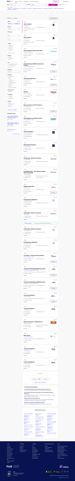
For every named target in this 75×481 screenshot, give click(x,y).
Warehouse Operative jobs (37, 8)
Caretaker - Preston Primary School (34, 255)
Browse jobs (61, 4)
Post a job (21, 447)
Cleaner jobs (29, 8)
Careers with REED (61, 452)
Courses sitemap (35, 458)
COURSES (34, 443)
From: (8, 34)
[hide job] (56, 22)
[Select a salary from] (14, 36)
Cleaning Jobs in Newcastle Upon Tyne (39, 436)
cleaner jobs (32, 400)
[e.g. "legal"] (18, 5)
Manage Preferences (53, 475)
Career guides (34, 455)
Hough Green (29, 106)
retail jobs (44, 399)
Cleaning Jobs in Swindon (51, 433)
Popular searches (10, 454)
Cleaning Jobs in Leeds (39, 418)
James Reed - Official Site (62, 454)
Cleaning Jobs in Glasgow (38, 414)
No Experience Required (30, 199)
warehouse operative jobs (41, 400)
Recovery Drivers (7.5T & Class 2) (33, 105)
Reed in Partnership (61, 451)
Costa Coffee (29, 93)
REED (59, 443)
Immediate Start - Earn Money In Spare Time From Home (35, 172)
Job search (9, 447)
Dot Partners (28, 296)
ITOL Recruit (29, 350)
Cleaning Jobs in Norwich (51, 413)
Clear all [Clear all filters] (18, 21)
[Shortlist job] (54, 22)
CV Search (21, 448)
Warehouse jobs (23, 8)
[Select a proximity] (14, 29)
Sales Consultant (28, 131)
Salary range (10, 31)
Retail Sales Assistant (30, 145)
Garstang (15, 18)
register (29, 396)
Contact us (8, 446)
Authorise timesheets (61, 447)
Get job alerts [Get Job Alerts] (53, 18)
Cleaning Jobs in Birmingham (58, 8)
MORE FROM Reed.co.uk (49, 443)
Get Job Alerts (28, 223)
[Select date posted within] (14, 72)
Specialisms (10, 74)
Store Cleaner (28, 24)
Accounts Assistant (29, 295)
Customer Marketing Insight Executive (34, 269)
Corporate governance (48, 450)
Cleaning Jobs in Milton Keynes (39, 432)
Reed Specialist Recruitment (62, 450)
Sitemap (8, 462)
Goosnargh (10, 105)
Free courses (34, 452)
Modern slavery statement (49, 451)
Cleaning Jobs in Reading (51, 421)
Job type (9, 43)
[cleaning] (10, 23)
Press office (47, 448)
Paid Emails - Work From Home (32, 158)
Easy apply (53, 71)
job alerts (29, 395)
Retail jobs (10, 8)
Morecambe (10, 106)
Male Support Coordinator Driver (33, 118)
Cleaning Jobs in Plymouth (50, 419)
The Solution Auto (30, 336)
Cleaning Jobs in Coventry (27, 429)
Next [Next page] (45, 379)
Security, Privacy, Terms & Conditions (62, 475)
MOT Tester (27, 335)
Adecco (28, 187)
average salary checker (34, 404)
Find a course (34, 448)
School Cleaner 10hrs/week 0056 (33, 50)
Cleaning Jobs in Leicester (38, 421)
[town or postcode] (39, 5)
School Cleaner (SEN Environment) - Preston (34, 64)
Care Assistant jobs (16, 8)
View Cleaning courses (16, 134)
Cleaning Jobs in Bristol (28, 425)
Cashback (28, 159)
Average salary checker (10, 458)
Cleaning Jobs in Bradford (12, 9)
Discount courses (35, 451)
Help (8, 459)
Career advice (9, 455)
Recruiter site (22, 446)
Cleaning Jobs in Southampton (50, 427)
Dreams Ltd (29, 146)
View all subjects (35, 450)
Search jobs (53, 4)
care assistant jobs (50, 399)
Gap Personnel (28, 79)
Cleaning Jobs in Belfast (47, 8)
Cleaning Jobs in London (39, 426)
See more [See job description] (26, 30)
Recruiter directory (10, 448)
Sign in (25, 396)
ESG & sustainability (61, 458)
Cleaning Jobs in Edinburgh (27, 434)
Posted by (9, 55)
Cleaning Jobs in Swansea (50, 431)
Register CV (56, 1)
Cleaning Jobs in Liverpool (38, 424)
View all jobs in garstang (12, 109)
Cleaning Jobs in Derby (28, 431)
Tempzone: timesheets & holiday (63, 446)
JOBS (8, 443)
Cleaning (9, 18)
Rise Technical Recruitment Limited (32, 270)
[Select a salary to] (14, 40)
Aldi (27, 25)
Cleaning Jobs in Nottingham (50, 416)
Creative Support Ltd (30, 119)
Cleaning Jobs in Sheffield (50, 424)
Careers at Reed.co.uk (48, 447)
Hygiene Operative (29, 186)
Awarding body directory (36, 454)
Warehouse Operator (30, 78)
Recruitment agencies (23, 450)
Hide (8, 62)
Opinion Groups (29, 230)
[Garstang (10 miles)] (17, 23)
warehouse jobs (27, 400)
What (8, 4)
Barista (26, 91)
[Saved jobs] (66, 1)
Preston (9, 102)
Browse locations (9, 452)
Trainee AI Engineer (29, 308)
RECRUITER (22, 443)
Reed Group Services (61, 448)
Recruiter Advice (22, 451)
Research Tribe (28, 323)
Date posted (10, 69)
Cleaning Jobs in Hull (39, 416)
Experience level (11, 89)
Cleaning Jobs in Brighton (27, 422)
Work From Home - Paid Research (33, 322)
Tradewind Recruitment (31, 66)
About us (46, 446)
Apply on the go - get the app (40, 382)
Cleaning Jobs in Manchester (38, 429)
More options (10, 94)
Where (29, 4)
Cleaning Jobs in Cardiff (28, 426)
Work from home (9, 450)
